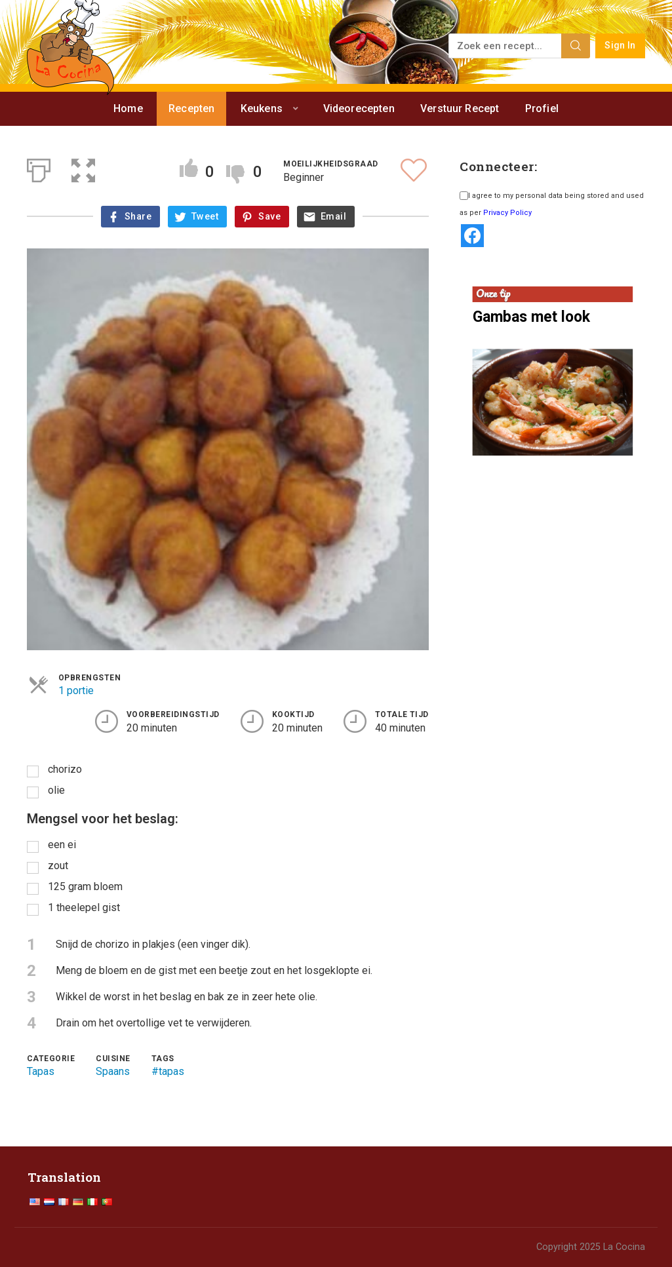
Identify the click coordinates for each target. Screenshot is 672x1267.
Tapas (40, 1071)
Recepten (191, 108)
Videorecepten (359, 108)
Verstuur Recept (459, 108)
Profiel (542, 108)
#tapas (167, 1071)
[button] (83, 167)
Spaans (113, 1071)
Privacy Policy (507, 212)
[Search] (575, 45)
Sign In (619, 45)
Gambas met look (531, 317)
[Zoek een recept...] (505, 45)
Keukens (262, 108)
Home (128, 108)
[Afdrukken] (38, 167)
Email (333, 216)
